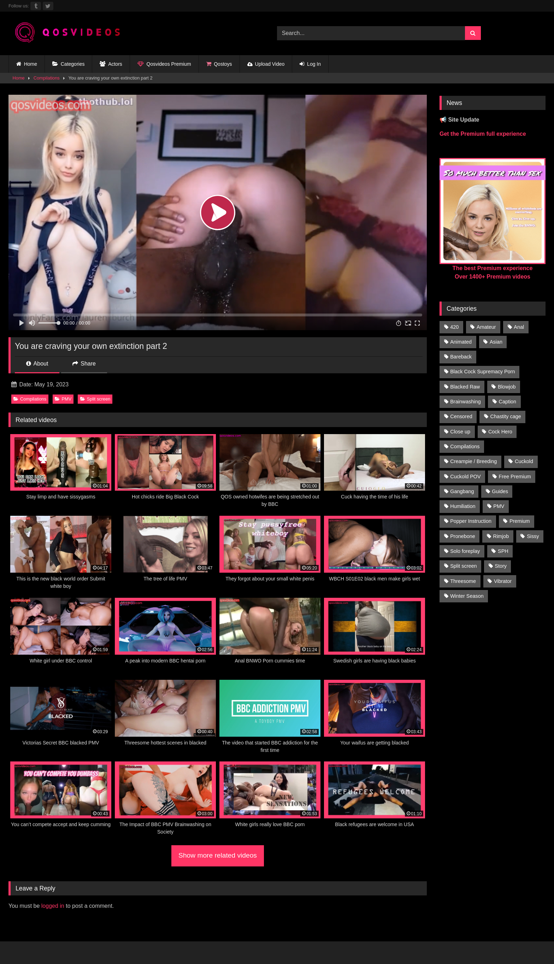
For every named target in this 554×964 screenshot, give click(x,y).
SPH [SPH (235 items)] (503, 551)
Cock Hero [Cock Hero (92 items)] (500, 431)
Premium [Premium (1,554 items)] (519, 521)
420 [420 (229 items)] (454, 327)
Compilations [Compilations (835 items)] (464, 446)
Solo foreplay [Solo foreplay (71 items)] (465, 551)
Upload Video (266, 64)
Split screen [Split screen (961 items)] (463, 566)
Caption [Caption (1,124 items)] (508, 401)
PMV (63, 399)
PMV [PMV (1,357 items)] (498, 506)
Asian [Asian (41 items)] (496, 342)
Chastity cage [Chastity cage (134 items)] (505, 416)
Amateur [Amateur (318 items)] (486, 327)
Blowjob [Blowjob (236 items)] (506, 387)
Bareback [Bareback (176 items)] (461, 357)
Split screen (95, 399)
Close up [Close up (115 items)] (460, 431)
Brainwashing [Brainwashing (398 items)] (465, 401)
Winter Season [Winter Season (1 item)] (466, 596)
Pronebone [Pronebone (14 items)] (462, 536)
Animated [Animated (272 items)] (461, 342)
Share (84, 364)
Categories (68, 64)
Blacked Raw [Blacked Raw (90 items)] (465, 387)
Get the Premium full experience (483, 134)
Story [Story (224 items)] (501, 566)
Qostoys (219, 64)
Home (26, 64)
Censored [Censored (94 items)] (461, 416)
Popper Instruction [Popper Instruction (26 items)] (470, 521)
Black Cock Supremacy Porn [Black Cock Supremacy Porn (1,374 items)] (482, 371)
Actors (111, 64)
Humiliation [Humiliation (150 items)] (462, 506)
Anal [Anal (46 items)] (519, 327)
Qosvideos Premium (164, 64)
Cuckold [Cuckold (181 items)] (524, 461)
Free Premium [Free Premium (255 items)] (515, 476)
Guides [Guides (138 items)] (500, 491)
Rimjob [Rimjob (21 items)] (501, 536)
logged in (52, 906)
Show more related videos (217, 855)
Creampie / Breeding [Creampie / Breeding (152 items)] (473, 461)
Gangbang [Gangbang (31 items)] (462, 491)
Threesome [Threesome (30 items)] (463, 581)
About (37, 364)
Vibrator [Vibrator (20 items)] (503, 581)
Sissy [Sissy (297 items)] (533, 536)
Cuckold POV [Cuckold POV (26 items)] (465, 476)
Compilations (47, 78)
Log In (310, 64)
